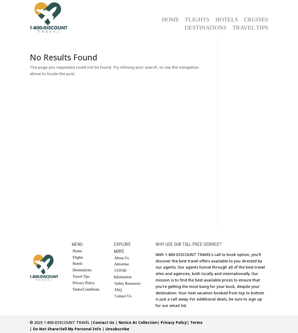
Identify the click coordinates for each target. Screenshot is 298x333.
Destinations (205, 28)
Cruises (256, 20)
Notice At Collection (138, 322)
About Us (121, 258)
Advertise (121, 264)
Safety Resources (128, 283)
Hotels (226, 20)
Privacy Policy (83, 283)
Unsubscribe (117, 328)
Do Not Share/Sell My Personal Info (67, 328)
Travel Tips (250, 28)
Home (170, 20)
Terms (196, 322)
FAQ (118, 290)
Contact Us (123, 296)
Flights (197, 20)
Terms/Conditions (86, 289)
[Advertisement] (247, 133)
